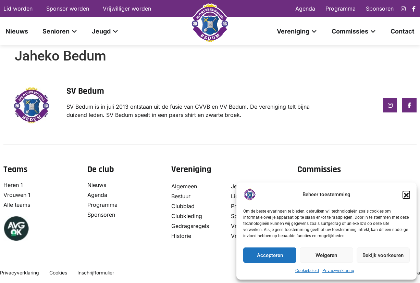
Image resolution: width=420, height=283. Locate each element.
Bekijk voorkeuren (383, 255)
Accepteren (270, 255)
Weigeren (326, 255)
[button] (406, 194)
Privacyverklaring (338, 270)
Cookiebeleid (307, 270)
